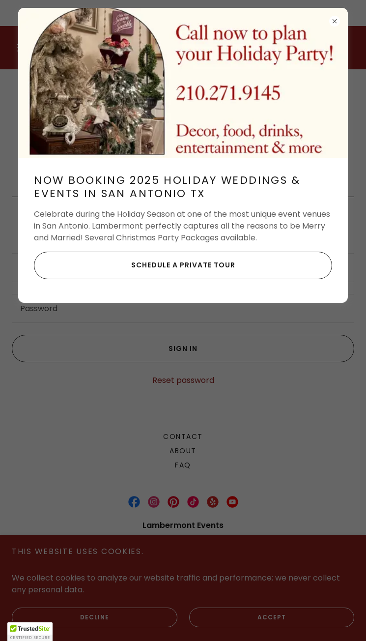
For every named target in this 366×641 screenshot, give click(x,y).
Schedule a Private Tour (134, 265)
